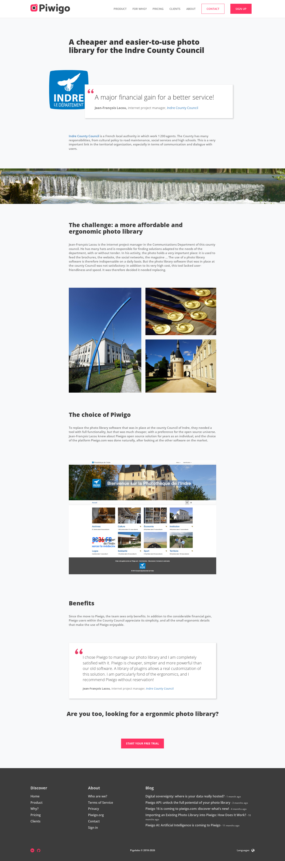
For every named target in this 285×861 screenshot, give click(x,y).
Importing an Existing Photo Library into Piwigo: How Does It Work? (195, 815)
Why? (34, 808)
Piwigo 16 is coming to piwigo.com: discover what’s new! (187, 808)
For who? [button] (139, 9)
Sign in (93, 827)
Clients (174, 9)
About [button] (191, 9)
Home (35, 796)
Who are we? (97, 796)
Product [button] (120, 9)
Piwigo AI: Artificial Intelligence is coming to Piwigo (183, 825)
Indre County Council (182, 108)
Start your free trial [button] (142, 743)
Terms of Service (100, 802)
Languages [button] (246, 850)
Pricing (158, 9)
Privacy (93, 808)
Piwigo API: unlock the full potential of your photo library (187, 802)
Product (36, 802)
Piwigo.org (96, 815)
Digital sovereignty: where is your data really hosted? (184, 796)
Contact (94, 821)
